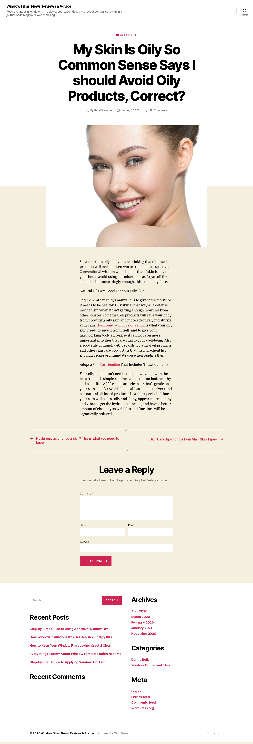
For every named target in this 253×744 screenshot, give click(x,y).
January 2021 (142, 629)
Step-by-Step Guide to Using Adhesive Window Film (72, 630)
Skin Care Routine (107, 365)
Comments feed (144, 704)
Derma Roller (126, 35)
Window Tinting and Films (152, 667)
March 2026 (141, 618)
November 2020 (144, 635)
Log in (136, 693)
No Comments (158, 111)
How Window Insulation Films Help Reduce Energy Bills (74, 639)
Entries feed (141, 698)
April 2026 (139, 613)
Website (84, 543)
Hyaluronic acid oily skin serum (122, 326)
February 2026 (143, 624)
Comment (86, 495)
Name (83, 527)
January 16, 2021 (131, 111)
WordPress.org (143, 710)
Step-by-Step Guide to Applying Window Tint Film (70, 669)
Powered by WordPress (114, 735)
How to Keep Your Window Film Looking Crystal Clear (73, 647)
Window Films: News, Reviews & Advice (40, 6)
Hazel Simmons (103, 111)
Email (131, 527)
